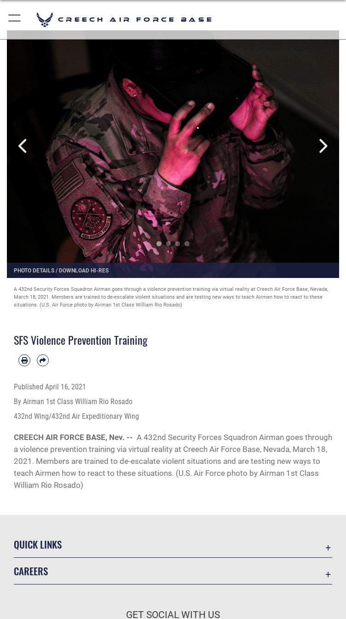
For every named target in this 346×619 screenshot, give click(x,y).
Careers (31, 571)
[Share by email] (43, 360)
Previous (23, 146)
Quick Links (38, 544)
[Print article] (24, 360)
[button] (15, 19)
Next (322, 146)
